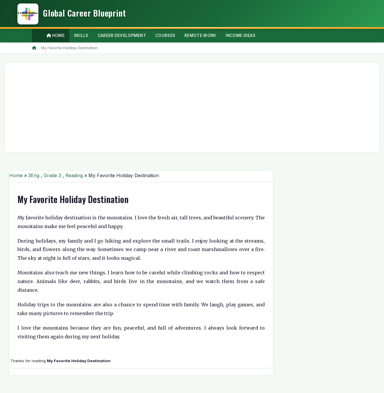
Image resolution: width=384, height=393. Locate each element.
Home (56, 35)
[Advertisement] (183, 107)
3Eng (33, 175)
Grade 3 (52, 175)
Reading (74, 175)
